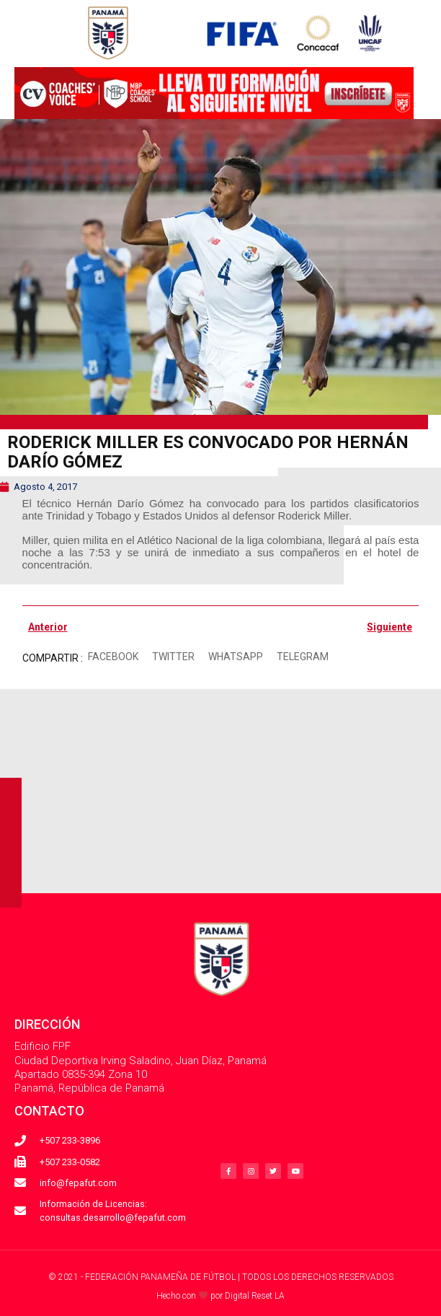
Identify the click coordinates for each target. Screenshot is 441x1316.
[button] (113, 657)
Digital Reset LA (255, 1296)
